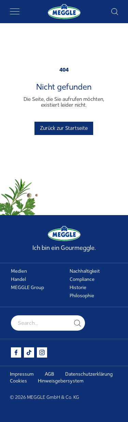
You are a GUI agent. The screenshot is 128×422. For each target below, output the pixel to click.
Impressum (22, 374)
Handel (18, 279)
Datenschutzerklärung (89, 374)
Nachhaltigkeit (85, 271)
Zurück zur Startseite (64, 128)
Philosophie (82, 296)
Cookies (18, 381)
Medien (19, 271)
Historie (78, 287)
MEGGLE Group (27, 287)
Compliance (82, 279)
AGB (49, 374)
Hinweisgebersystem (61, 381)
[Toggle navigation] (14, 11)
